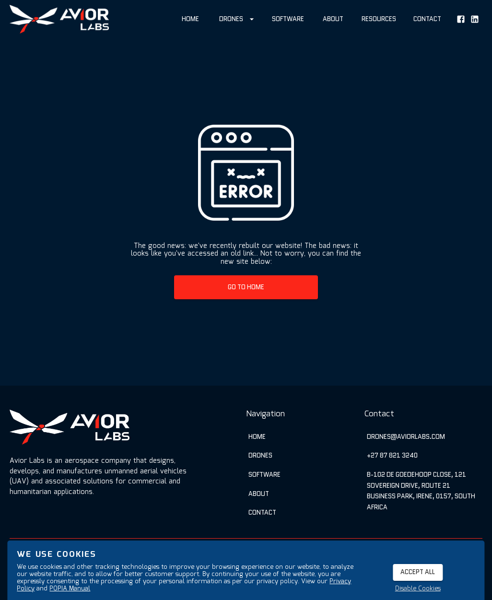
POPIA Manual (69, 589)
